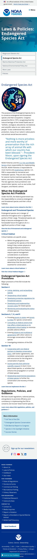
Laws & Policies (9, 470)
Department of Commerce (17, 551)
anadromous (19, 170)
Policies (5, 73)
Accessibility (5, 546)
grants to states (20, 317)
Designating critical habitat (17, 295)
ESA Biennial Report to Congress (17, 426)
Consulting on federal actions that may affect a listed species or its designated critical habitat (19, 325)
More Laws (7, 70)
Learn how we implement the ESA (13, 387)
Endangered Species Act (12, 58)
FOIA (17, 546)
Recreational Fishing (10, 490)
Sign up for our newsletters (22, 448)
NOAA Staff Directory (11, 520)
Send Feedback (10, 526)
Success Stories (11, 432)
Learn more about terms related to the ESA (16, 207)
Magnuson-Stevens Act (11, 53)
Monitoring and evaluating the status (20, 308)
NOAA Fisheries (6, 465)
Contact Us (5, 504)
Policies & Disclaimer (9, 549)
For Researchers (7, 495)
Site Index (7, 476)
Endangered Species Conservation (17, 422)
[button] (10, 555)
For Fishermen (6, 479)
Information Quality (27, 546)
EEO (13, 546)
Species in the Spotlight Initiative (17, 429)
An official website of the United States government (18, 3)
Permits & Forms (9, 484)
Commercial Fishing (10, 487)
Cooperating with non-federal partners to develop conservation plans (19, 351)
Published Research (10, 498)
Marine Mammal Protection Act (14, 62)
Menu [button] (32, 10)
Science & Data (8, 501)
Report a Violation (10, 512)
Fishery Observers (10, 492)
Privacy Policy (22, 549)
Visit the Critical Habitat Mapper (12, 272)
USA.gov (31, 549)
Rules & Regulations (10, 481)
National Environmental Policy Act (15, 66)
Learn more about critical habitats (13, 268)
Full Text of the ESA (12, 419)
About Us (6, 467)
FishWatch (7, 473)
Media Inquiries (9, 509)
